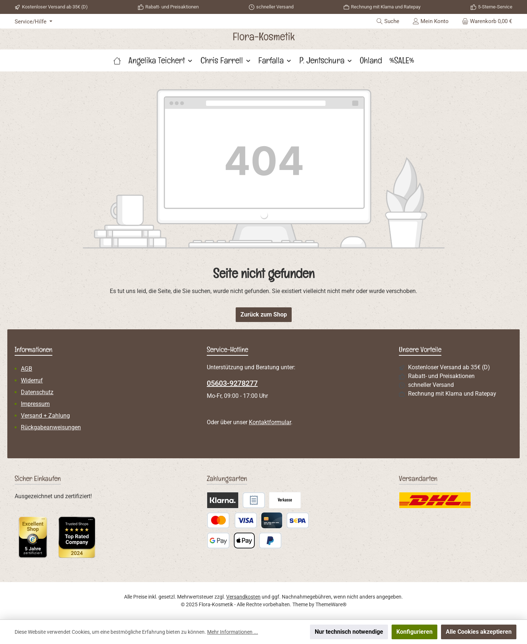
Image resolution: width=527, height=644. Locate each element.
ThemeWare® (331, 604)
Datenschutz (37, 392)
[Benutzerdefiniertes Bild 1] (33, 537)
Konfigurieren (414, 631)
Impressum (35, 403)
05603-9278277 (232, 383)
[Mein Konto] (430, 21)
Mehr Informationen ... (232, 632)
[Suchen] (387, 21)
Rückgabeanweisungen (51, 427)
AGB (26, 368)
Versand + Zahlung (45, 415)
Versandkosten (243, 597)
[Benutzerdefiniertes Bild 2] (77, 537)
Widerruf (32, 380)
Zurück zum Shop (263, 314)
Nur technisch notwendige (349, 631)
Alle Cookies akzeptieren (479, 631)
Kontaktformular (270, 422)
